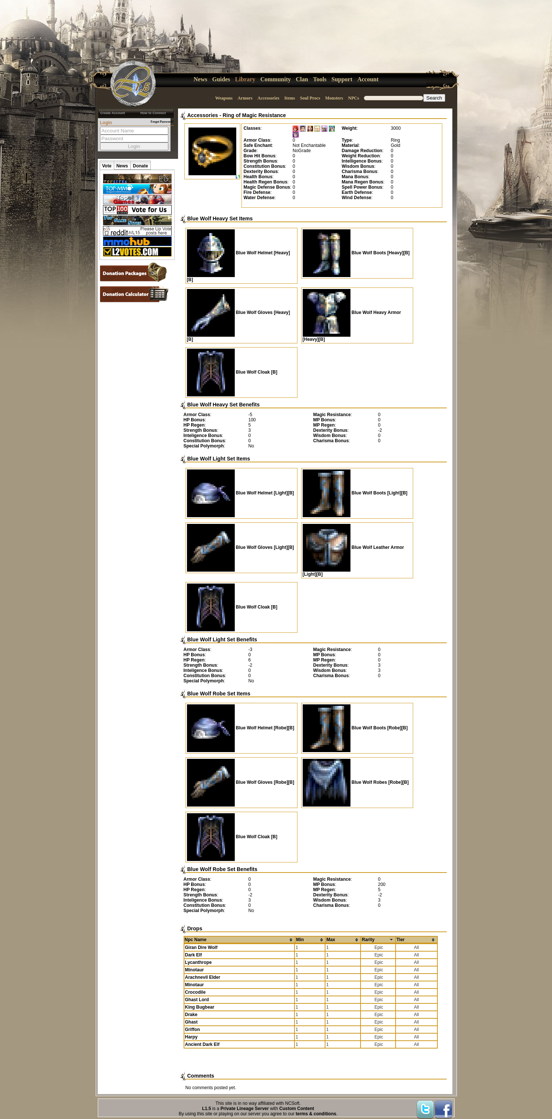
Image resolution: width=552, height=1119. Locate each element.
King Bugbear (200, 1007)
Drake (191, 1014)
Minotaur (194, 969)
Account (367, 79)
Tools (320, 79)
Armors (244, 98)
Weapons (224, 98)
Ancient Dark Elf (202, 1044)
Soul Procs (310, 98)
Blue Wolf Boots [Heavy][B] (356, 252)
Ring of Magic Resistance (254, 115)
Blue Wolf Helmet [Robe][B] (240, 727)
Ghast (191, 1022)
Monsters (334, 98)
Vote (107, 166)
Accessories (269, 98)
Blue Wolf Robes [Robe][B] (356, 782)
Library (245, 79)
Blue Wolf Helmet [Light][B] (240, 493)
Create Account (112, 113)
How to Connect (153, 113)
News (200, 79)
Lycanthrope (198, 962)
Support (341, 79)
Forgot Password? (162, 121)
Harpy (191, 1037)
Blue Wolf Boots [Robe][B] (355, 727)
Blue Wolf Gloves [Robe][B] (240, 782)
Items (289, 98)
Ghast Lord (197, 999)
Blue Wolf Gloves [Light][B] (240, 547)
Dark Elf (193, 955)
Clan (302, 79)
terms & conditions (316, 1113)
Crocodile (195, 992)
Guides (221, 79)
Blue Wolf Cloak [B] (232, 372)
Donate (140, 166)
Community (275, 79)
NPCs (353, 98)
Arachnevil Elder (203, 977)
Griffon (192, 1029)
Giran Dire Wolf (201, 947)
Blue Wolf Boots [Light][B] (355, 493)
